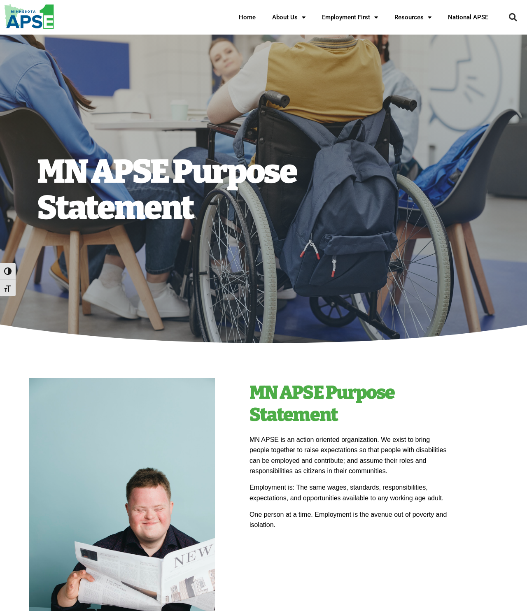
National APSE (468, 17)
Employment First (350, 17)
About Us (288, 17)
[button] (513, 17)
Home (247, 17)
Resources (412, 17)
